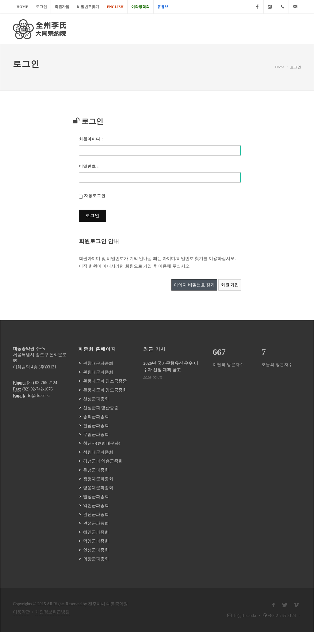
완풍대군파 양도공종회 (105, 390)
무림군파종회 (96, 434)
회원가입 (62, 7)
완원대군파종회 (98, 372)
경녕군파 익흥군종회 (103, 461)
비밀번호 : (89, 166)
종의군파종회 (96, 416)
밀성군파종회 (96, 496)
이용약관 (21, 612)
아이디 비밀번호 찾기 (194, 285)
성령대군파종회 (98, 452)
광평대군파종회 (98, 479)
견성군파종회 (96, 523)
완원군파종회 (96, 514)
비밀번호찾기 (88, 7)
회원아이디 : (91, 139)
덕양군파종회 (96, 541)
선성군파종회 (96, 399)
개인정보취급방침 (52, 612)
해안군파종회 (96, 532)
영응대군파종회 (98, 487)
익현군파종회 (96, 505)
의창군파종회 (96, 559)
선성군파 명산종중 (101, 407)
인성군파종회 (96, 550)
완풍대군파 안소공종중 (105, 381)
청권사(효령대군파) (101, 443)
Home (22, 7)
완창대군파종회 (98, 363)
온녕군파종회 (96, 470)
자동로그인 (94, 195)
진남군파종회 (96, 425)
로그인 (41, 7)
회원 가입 (230, 285)
